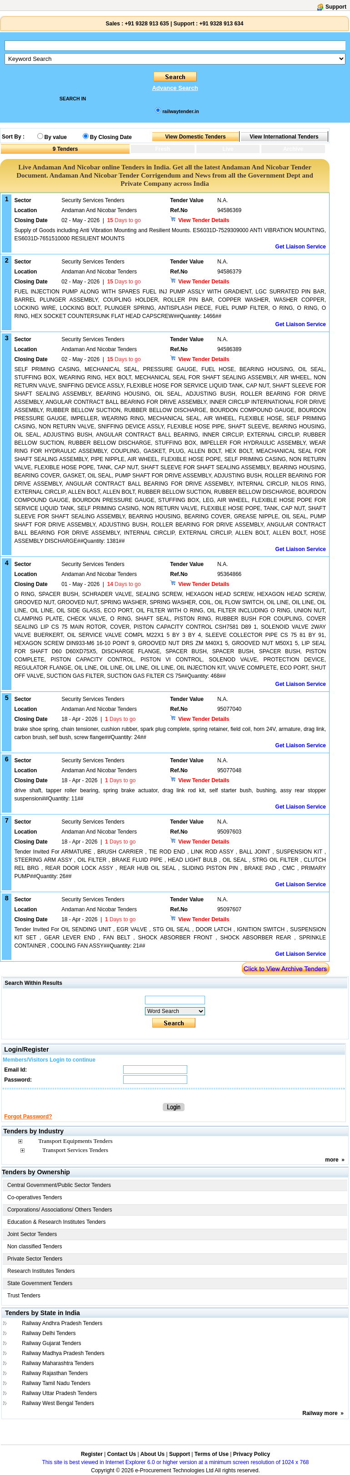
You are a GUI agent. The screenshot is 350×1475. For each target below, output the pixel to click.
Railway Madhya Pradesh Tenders (63, 1353)
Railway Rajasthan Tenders (55, 1373)
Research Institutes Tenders (41, 1271)
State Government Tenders (39, 1283)
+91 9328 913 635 (146, 23)
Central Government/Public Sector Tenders (59, 1185)
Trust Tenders (23, 1295)
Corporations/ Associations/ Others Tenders (59, 1210)
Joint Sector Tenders (32, 1234)
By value (56, 137)
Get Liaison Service (300, 246)
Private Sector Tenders (34, 1259)
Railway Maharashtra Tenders (58, 1363)
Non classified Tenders (34, 1246)
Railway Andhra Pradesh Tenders (62, 1323)
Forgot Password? (28, 1116)
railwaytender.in (180, 111)
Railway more (319, 1413)
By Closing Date (111, 137)
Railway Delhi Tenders (49, 1333)
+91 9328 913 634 (221, 23)
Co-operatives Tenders (34, 1197)
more (331, 1160)
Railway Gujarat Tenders (51, 1343)
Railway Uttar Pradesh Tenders (59, 1393)
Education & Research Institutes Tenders (56, 1222)
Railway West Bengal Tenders (58, 1403)
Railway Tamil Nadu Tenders (56, 1383)
